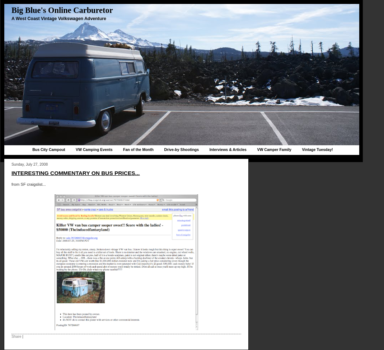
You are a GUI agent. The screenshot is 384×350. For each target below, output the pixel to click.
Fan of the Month (138, 149)
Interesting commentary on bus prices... (75, 173)
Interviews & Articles (228, 149)
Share (16, 337)
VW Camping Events (94, 149)
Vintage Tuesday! (317, 149)
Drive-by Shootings (181, 149)
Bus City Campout (48, 149)
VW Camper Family (274, 149)
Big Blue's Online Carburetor (62, 10)
